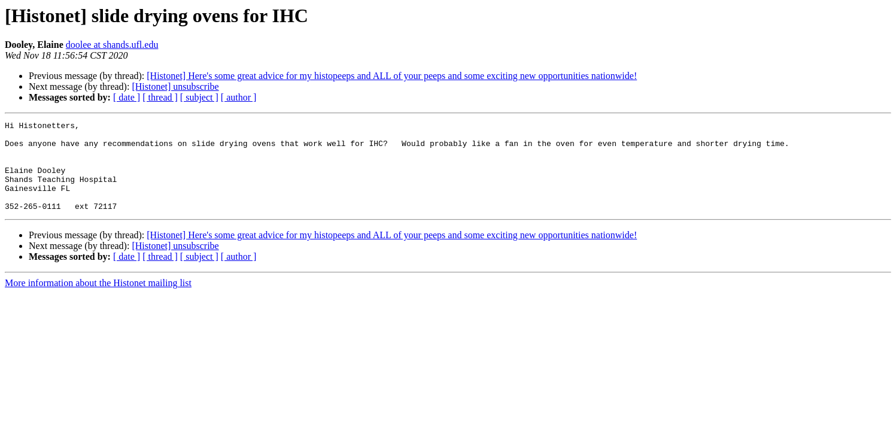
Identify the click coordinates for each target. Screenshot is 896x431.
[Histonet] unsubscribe (175, 86)
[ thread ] (160, 97)
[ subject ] (199, 97)
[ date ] (126, 97)
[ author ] (239, 97)
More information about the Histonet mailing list (98, 301)
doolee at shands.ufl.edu (112, 45)
